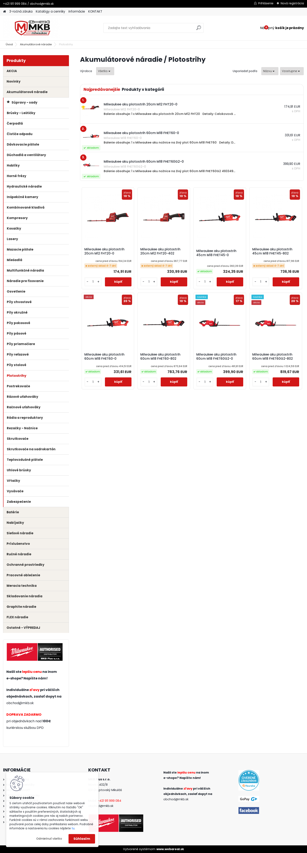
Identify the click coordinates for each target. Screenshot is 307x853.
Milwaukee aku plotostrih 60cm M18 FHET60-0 (104, 356)
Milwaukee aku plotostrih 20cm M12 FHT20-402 (160, 251)
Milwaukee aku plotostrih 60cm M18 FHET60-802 (160, 356)
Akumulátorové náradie (36, 44)
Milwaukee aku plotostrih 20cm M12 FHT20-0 (104, 251)
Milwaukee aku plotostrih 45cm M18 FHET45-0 (216, 253)
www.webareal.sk (170, 849)
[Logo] (31, 28)
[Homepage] (4, 12)
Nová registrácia (292, 3)
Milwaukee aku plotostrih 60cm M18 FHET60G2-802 (272, 356)
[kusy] (92, 281)
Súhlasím (81, 838)
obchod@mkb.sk (20, 703)
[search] (198, 29)
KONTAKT (95, 11)
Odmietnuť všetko (49, 839)
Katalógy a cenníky (50, 11)
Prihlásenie (265, 3)
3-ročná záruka (21, 11)
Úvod (9, 44)
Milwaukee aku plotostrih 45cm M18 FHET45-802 (272, 251)
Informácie (77, 11)
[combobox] (269, 71)
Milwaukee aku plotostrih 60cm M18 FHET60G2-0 (216, 356)
